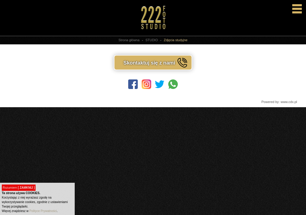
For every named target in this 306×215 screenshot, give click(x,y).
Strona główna (129, 40)
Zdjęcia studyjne (176, 40)
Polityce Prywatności (43, 211)
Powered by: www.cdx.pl (279, 102)
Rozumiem (19, 187)
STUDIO (152, 40)
